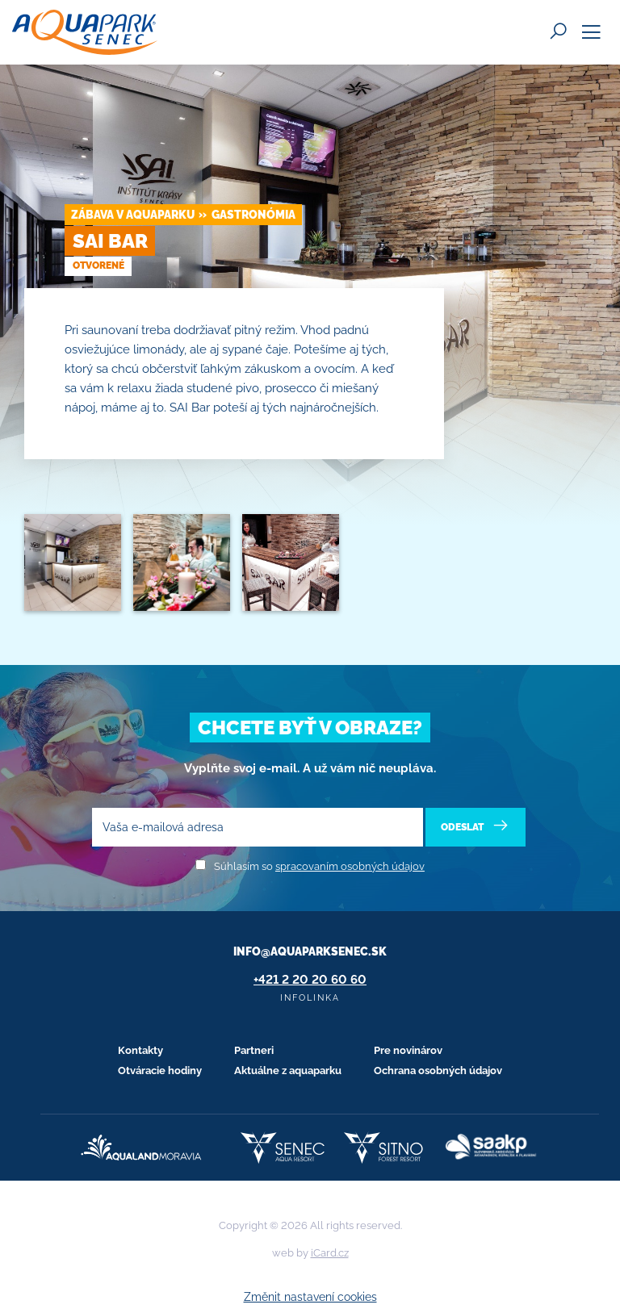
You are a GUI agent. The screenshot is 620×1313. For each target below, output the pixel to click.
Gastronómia (253, 214)
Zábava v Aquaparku (133, 214)
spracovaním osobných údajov (350, 866)
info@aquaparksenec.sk (310, 951)
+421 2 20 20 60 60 (310, 979)
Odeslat (476, 826)
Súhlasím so (319, 866)
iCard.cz (330, 1253)
